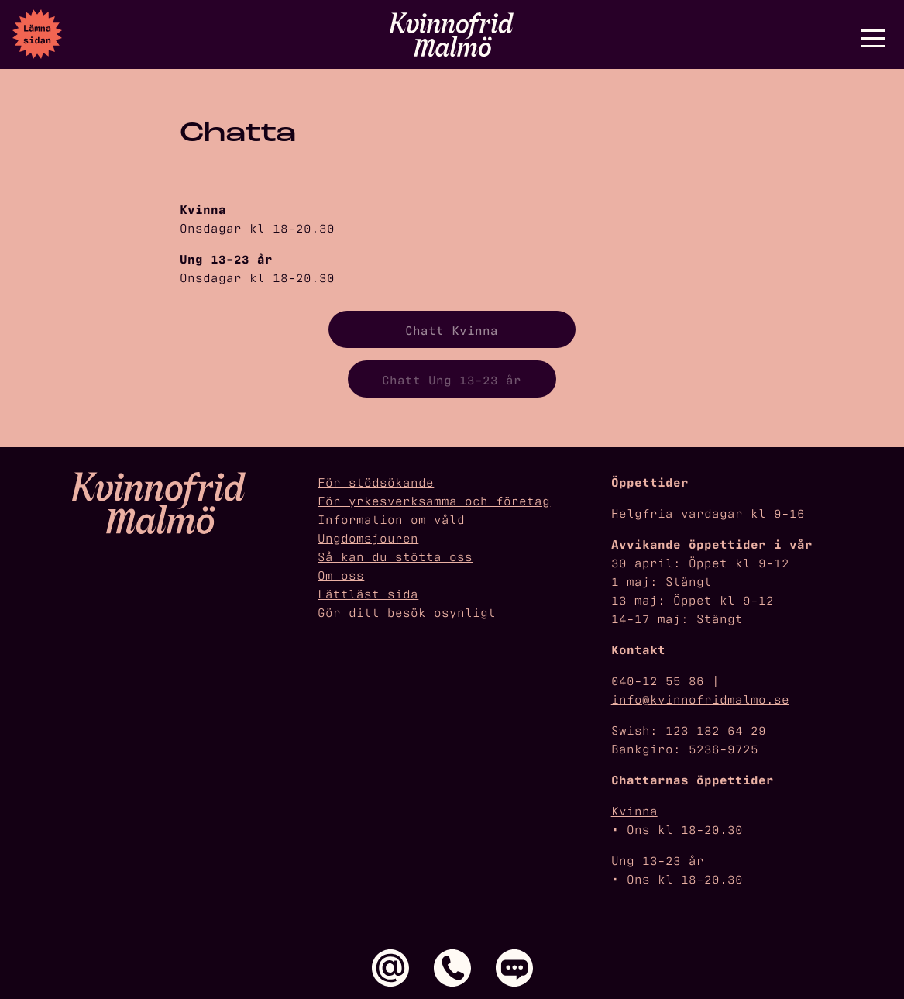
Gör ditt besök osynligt (407, 611)
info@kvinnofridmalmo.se (700, 698)
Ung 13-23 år (657, 859)
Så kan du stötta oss (395, 555)
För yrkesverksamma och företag (434, 500)
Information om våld (391, 518)
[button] (873, 38)
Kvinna (634, 810)
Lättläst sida (368, 593)
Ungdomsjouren (368, 537)
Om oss (341, 574)
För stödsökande (376, 481)
